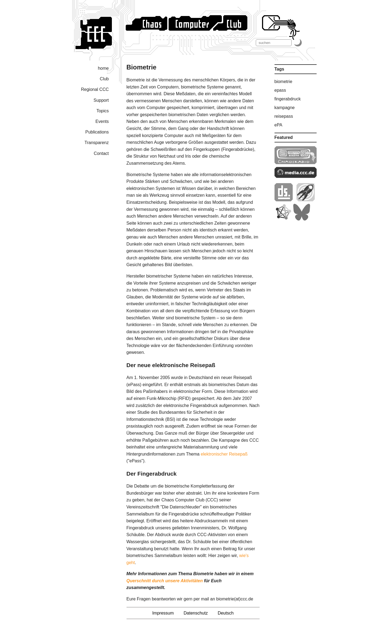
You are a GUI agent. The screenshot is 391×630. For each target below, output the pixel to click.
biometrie (283, 81)
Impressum (163, 613)
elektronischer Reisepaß (224, 454)
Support (101, 100)
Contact (101, 153)
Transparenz (96, 142)
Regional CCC (95, 89)
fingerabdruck (288, 99)
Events (102, 121)
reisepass (284, 116)
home (103, 68)
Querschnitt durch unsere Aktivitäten (165, 580)
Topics (102, 111)
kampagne (285, 107)
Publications (97, 132)
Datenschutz (196, 613)
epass (280, 90)
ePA (278, 125)
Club (104, 79)
